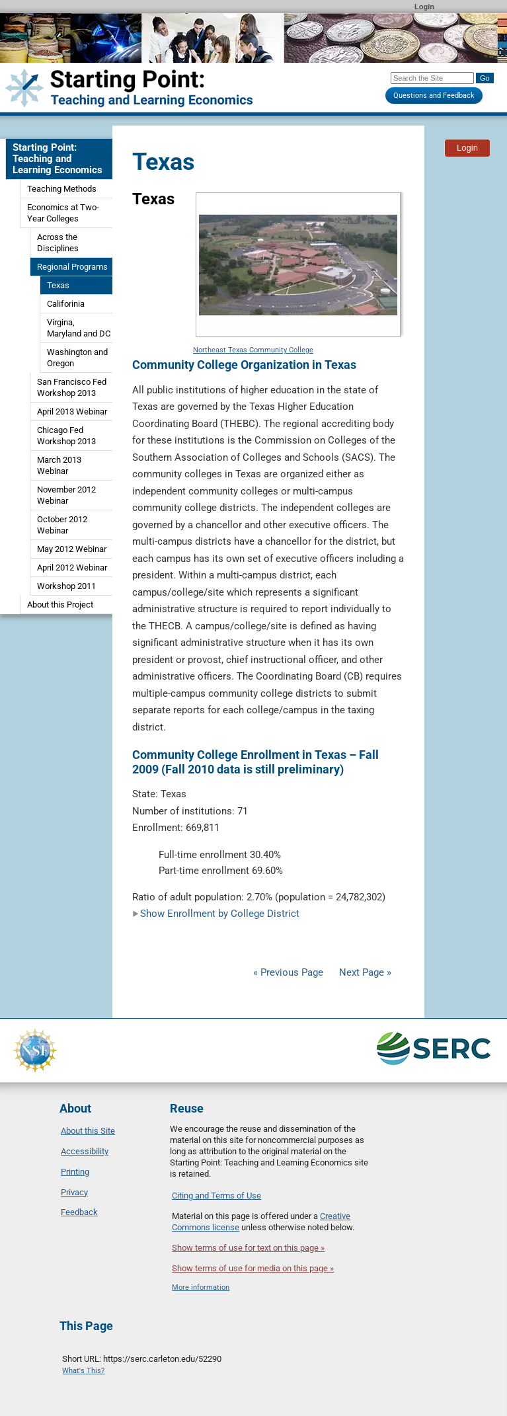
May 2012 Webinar (71, 549)
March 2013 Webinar (59, 465)
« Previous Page (288, 972)
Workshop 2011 (66, 586)
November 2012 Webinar (66, 495)
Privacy (74, 1192)
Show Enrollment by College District (215, 914)
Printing (75, 1172)
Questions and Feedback (434, 95)
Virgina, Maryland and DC (78, 327)
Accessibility (84, 1151)
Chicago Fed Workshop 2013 (66, 435)
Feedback (79, 1212)
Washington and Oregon (77, 357)
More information (200, 1287)
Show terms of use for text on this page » (248, 1248)
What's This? (83, 1370)
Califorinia (66, 304)
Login (424, 7)
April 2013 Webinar (72, 411)
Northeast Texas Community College (253, 350)
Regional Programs (72, 267)
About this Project (60, 605)
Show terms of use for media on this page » (253, 1268)
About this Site (88, 1131)
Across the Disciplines (58, 242)
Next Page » (363, 972)
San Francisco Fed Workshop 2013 (71, 387)
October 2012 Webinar (62, 524)
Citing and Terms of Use (216, 1195)
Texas (58, 285)
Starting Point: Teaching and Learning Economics (57, 158)
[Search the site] (432, 78)
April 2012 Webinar (72, 567)
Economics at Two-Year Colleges (63, 212)
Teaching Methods (62, 189)
